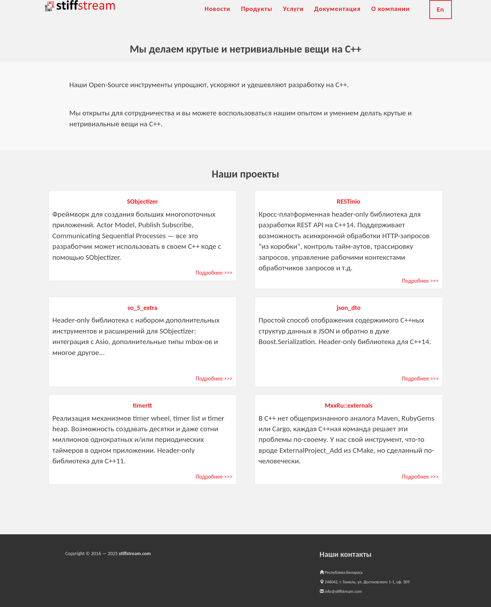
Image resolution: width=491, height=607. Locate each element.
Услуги (293, 17)
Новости (217, 17)
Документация (337, 17)
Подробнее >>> (214, 272)
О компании (390, 17)
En (440, 18)
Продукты (256, 17)
